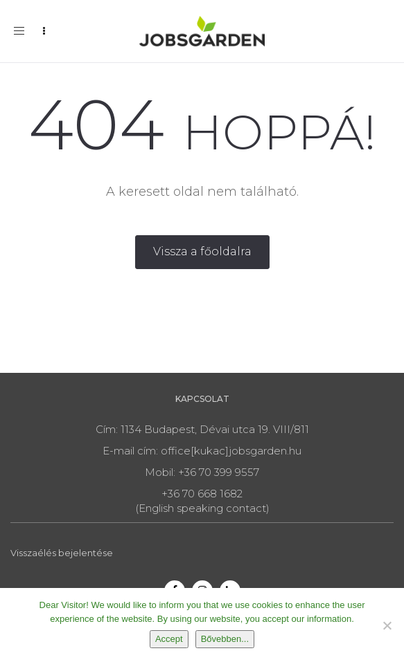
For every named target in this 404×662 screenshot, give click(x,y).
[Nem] (387, 625)
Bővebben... (225, 639)
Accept (169, 639)
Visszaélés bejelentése (61, 552)
